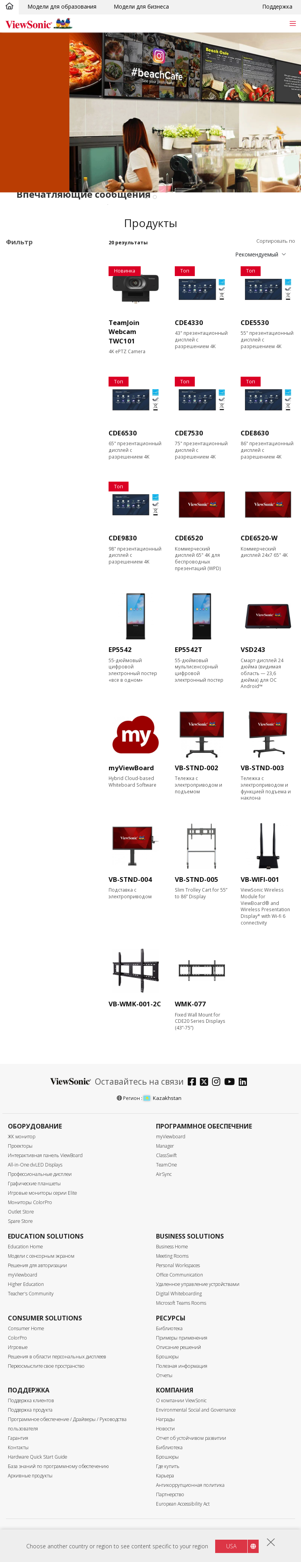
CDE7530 (189, 432)
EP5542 (120, 649)
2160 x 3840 (34, 460)
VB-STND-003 (262, 767)
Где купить (168, 1466)
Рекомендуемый (256, 254)
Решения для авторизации (37, 1265)
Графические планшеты (34, 1183)
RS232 (26, 627)
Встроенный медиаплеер (51, 695)
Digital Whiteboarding (179, 1293)
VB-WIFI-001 (260, 879)
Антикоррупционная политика (190, 1485)
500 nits (28, 512)
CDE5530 (255, 322)
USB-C (26, 585)
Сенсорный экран (41, 659)
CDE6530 (123, 432)
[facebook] (194, 1082)
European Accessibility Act (183, 1504)
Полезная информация (181, 1366)
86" (22, 418)
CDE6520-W (259, 537)
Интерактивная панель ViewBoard (45, 1155)
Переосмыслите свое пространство (46, 1366)
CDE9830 (123, 537)
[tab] (146, 197)
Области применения (45, 258)
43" (22, 375)
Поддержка (277, 6)
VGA (23, 554)
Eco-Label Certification (45, 727)
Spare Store (20, 1221)
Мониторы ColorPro (30, 1202)
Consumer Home (26, 1328)
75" (22, 407)
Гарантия (18, 1438)
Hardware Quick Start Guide (37, 1457)
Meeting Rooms (172, 1256)
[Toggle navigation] (292, 23)
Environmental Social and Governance (196, 1410)
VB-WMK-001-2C (135, 1003)
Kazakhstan (162, 1098)
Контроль (27, 606)
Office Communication (179, 1274)
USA (231, 1546)
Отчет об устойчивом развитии (191, 1438)
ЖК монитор (21, 1136)
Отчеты (164, 1375)
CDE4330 (189, 322)
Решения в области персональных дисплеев (57, 1356)
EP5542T (188, 649)
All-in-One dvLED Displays (35, 1164)
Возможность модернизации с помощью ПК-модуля (51, 677)
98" (22, 428)
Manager (165, 1146)
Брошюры (167, 1356)
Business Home (172, 1246)
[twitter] (206, 1082)
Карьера (165, 1475)
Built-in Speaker (38, 706)
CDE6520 (189, 537)
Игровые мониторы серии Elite (42, 1193)
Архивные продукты (30, 1475)
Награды (165, 1419)
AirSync (164, 1174)
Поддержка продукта (30, 1410)
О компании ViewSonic (181, 1400)
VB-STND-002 (196, 767)
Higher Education (26, 1284)
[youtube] (231, 1082)
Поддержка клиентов (31, 1400)
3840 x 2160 (34, 470)
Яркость (25, 491)
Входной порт (33, 533)
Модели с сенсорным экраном (41, 1256)
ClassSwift (166, 1155)
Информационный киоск (51, 307)
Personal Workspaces (178, 1265)
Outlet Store (21, 1211)
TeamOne (166, 1164)
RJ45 (24, 617)
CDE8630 (255, 432)
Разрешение (31, 449)
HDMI (26, 543)
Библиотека (169, 1328)
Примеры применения (181, 1337)
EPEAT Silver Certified (45, 748)
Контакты (18, 1447)
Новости (165, 1428)
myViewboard (170, 1136)
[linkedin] (245, 1082)
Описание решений (178, 1347)
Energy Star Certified (44, 737)
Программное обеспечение (37, 322)
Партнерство (170, 1494)
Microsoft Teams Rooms (181, 1303)
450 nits (28, 502)
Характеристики (38, 648)
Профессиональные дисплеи (45, 272)
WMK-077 (190, 1003)
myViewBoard (131, 767)
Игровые (17, 1347)
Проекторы (20, 1146)
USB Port (30, 575)
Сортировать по (275, 241)
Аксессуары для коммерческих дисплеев (48, 340)
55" (22, 386)
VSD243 (253, 649)
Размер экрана (35, 365)
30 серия (41, 297)
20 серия (41, 286)
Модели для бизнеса (141, 6)
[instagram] (218, 1082)
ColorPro (17, 1337)
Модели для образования (61, 6)
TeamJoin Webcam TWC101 (124, 331)
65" (22, 397)
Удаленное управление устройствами (197, 1284)
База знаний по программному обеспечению (58, 1466)
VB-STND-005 (196, 879)
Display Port (34, 564)
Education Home (25, 1246)
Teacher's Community (31, 1293)
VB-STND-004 (130, 879)
